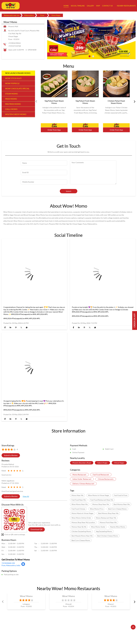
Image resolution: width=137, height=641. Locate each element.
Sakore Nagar (102, 463)
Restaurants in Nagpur (91, 630)
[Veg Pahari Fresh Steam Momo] (85, 84)
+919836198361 (14, 43)
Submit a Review (11, 455)
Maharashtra (29, 15)
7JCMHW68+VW (8, 563)
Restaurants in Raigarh (27, 633)
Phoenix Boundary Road (82, 463)
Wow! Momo (26, 596)
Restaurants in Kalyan (53, 630)
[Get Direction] (23, 565)
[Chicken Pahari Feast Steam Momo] (116, 84)
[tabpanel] (91, 39)
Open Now (32, 50)
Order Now (54, 125)
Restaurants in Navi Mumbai (113, 630)
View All (26, 496)
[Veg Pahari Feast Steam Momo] (54, 84)
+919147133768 (14, 46)
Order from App (54, 130)
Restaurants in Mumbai (72, 630)
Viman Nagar (119, 463)
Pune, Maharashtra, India (11, 565)
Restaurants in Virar (63, 633)
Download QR (36, 529)
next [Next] (134, 101)
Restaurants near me (11, 15)
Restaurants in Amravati (11, 630)
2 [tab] (93, 56)
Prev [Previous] (36, 101)
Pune (42, 15)
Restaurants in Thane (46, 633)
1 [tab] (90, 56)
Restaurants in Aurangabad (32, 630)
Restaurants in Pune (9, 633)
